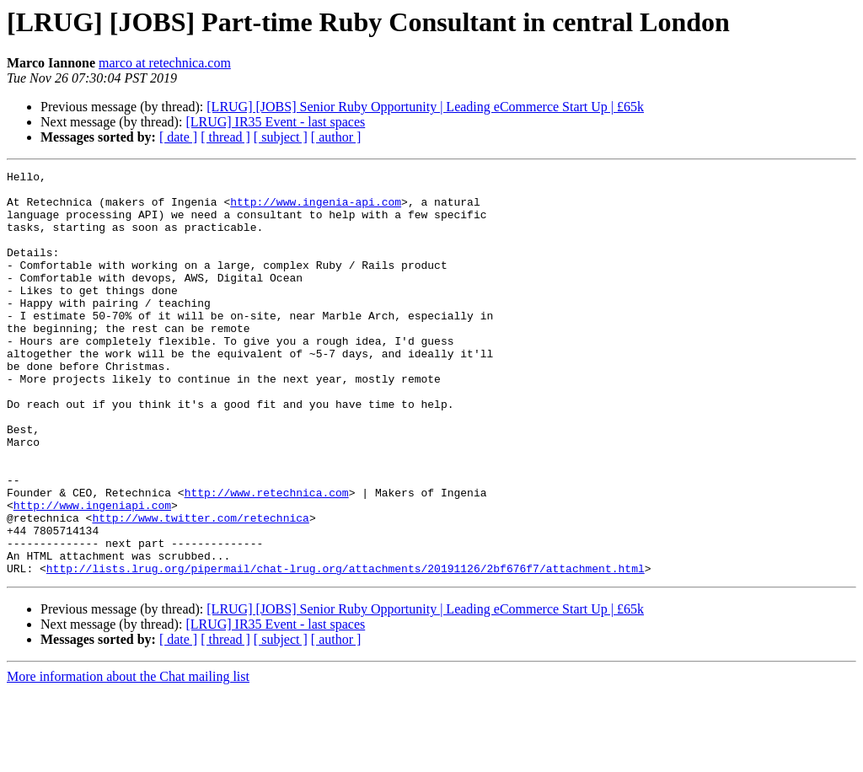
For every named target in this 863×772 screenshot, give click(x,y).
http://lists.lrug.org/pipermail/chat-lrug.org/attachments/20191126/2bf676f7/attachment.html (345, 649)
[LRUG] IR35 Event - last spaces (275, 122)
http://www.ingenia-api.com (315, 209)
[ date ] (178, 137)
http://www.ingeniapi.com (92, 573)
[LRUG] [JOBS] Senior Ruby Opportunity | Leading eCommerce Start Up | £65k (425, 106)
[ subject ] (281, 137)
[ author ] (336, 137)
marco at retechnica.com (165, 63)
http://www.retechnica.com (267, 558)
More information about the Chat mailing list (128, 757)
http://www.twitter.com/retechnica (200, 588)
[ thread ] (225, 137)
